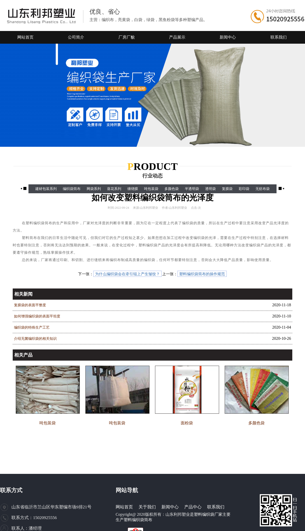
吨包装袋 (151, 189)
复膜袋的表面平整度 (30, 305)
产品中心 (193, 507)
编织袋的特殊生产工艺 (32, 327)
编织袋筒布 (72, 189)
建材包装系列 (46, 189)
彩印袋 (244, 189)
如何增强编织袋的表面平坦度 (37, 316)
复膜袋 (227, 189)
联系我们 (215, 507)
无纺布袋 (262, 189)
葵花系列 (114, 189)
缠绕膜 (132, 189)
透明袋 (210, 189)
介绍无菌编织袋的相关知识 (35, 339)
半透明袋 (192, 189)
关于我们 (147, 507)
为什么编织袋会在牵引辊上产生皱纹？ (127, 274)
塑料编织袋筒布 (138, 520)
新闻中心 (170, 507)
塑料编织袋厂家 (208, 514)
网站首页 (124, 507)
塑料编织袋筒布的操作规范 (202, 274)
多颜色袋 (171, 189)
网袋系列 (94, 189)
